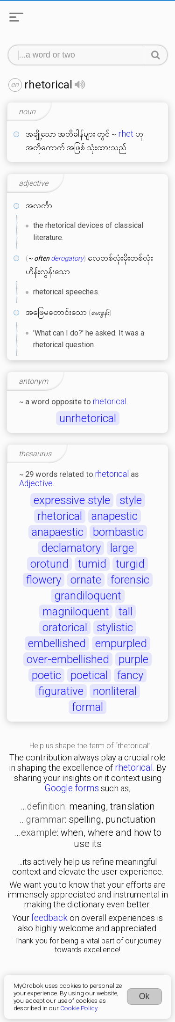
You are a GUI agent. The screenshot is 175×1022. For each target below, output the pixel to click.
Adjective (36, 483)
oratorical (64, 627)
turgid (130, 563)
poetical (89, 675)
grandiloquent (87, 595)
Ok (144, 996)
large (122, 548)
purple (133, 659)
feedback (49, 917)
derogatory (67, 258)
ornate (85, 579)
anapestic (114, 516)
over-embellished (68, 659)
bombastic (118, 532)
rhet (125, 134)
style (130, 500)
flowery (43, 579)
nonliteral (115, 691)
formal (87, 707)
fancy (130, 675)
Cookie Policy (78, 1008)
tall (126, 611)
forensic (130, 579)
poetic (46, 675)
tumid (92, 563)
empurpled (121, 643)
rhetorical (109, 401)
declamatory (71, 548)
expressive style (72, 500)
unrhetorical (87, 418)
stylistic (115, 627)
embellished (57, 643)
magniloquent (75, 611)
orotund (49, 563)
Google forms (71, 788)
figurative (61, 691)
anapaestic (58, 532)
